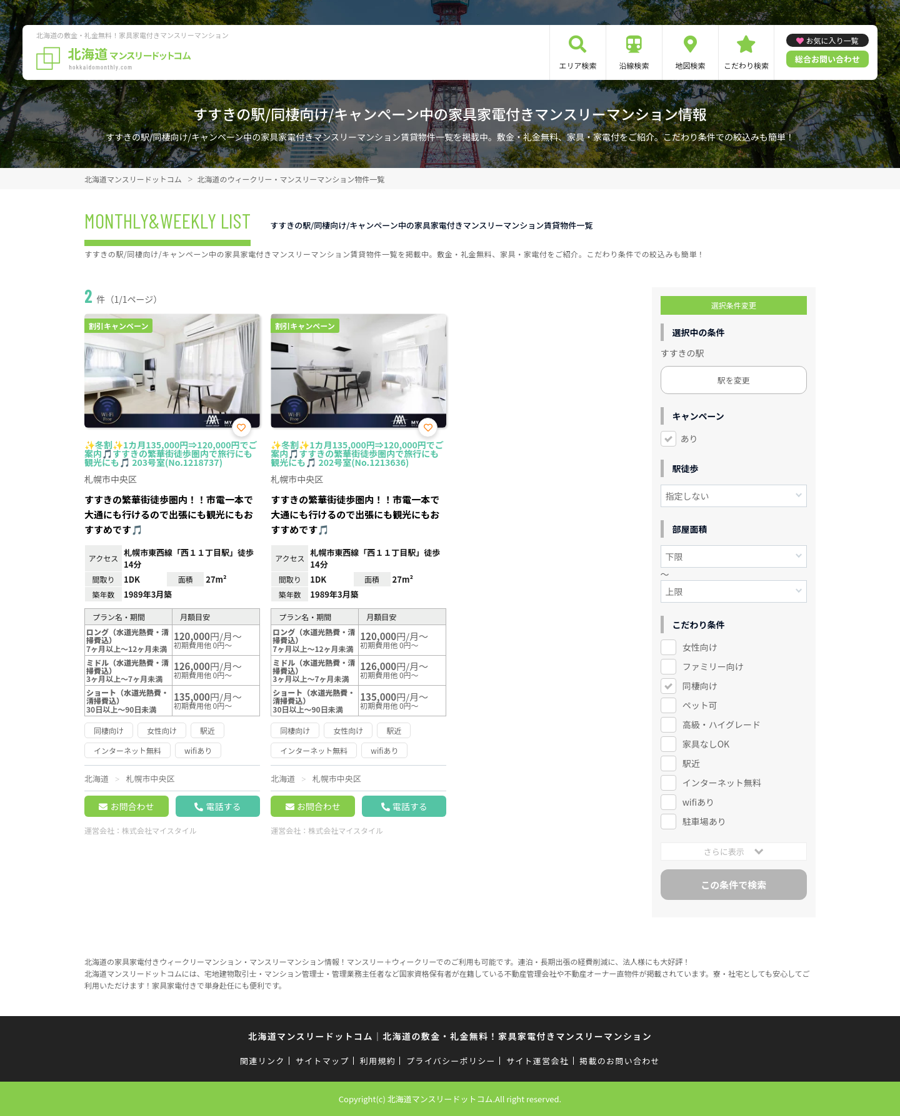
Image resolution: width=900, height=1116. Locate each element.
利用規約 (378, 1061)
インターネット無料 (721, 782)
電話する (223, 806)
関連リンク (262, 1061)
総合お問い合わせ (827, 59)
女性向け (700, 647)
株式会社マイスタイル (159, 830)
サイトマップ (322, 1061)
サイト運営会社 (537, 1061)
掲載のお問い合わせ (619, 1061)
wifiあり (698, 802)
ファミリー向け (713, 666)
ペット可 (700, 705)
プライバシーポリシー (451, 1061)
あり (689, 438)
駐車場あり (704, 821)
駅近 (691, 763)
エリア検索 (577, 65)
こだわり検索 (746, 65)
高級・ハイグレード (721, 724)
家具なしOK (705, 744)
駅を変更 (734, 380)
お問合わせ (132, 806)
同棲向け (700, 685)
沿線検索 (634, 65)
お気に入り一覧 (832, 40)
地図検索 (690, 65)
